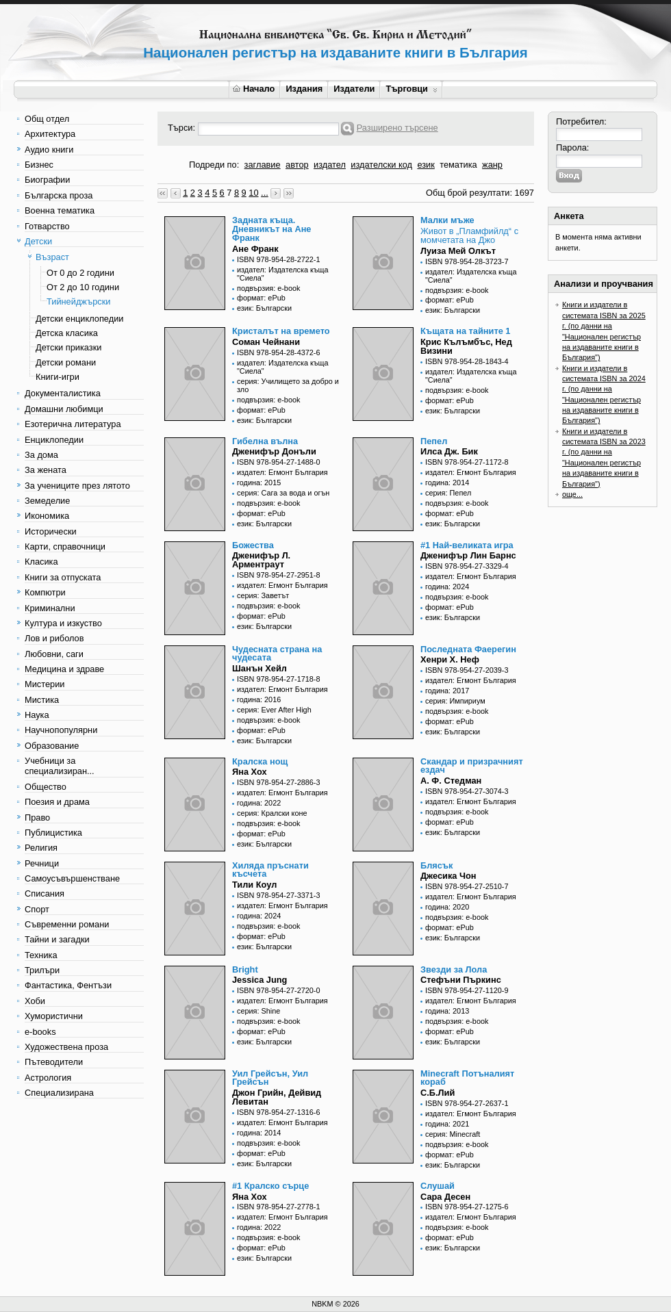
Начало (254, 88)
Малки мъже (447, 220)
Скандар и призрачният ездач (471, 765)
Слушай (437, 1186)
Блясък (436, 865)
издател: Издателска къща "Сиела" (283, 274)
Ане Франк (255, 249)
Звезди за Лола (453, 969)
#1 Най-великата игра (467, 545)
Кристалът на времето (281, 331)
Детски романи (66, 362)
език (425, 164)
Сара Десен (445, 1197)
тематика (458, 164)
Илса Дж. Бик (449, 451)
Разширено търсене (397, 128)
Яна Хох (249, 772)
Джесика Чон (448, 876)
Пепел (433, 441)
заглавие (262, 164)
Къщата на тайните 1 (465, 331)
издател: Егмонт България (282, 472)
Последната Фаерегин (468, 649)
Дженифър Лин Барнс (468, 555)
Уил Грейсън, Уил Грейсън (270, 1078)
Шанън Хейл (259, 668)
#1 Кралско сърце (270, 1186)
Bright (245, 969)
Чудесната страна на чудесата (277, 653)
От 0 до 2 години (80, 273)
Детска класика (67, 333)
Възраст (52, 257)
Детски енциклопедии (79, 318)
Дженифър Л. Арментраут (261, 559)
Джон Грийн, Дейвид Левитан (276, 1097)
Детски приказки (68, 347)
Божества (253, 545)
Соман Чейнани (266, 342)
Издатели (354, 88)
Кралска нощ (260, 761)
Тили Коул (254, 884)
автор (297, 164)
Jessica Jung (259, 980)
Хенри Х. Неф (449, 659)
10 (253, 193)
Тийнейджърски (78, 301)
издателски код (381, 164)
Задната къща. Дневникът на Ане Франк (271, 229)
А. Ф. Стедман (450, 780)
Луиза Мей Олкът (458, 251)
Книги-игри (57, 377)
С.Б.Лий (437, 1093)
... (264, 193)
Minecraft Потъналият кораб (467, 1078)
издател (330, 164)
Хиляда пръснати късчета (270, 869)
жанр (492, 164)
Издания (304, 88)
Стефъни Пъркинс (460, 980)
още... (572, 494)
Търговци (411, 88)
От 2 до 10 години (83, 287)
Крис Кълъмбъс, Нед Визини (466, 346)
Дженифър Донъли (274, 451)
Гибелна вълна (265, 441)
